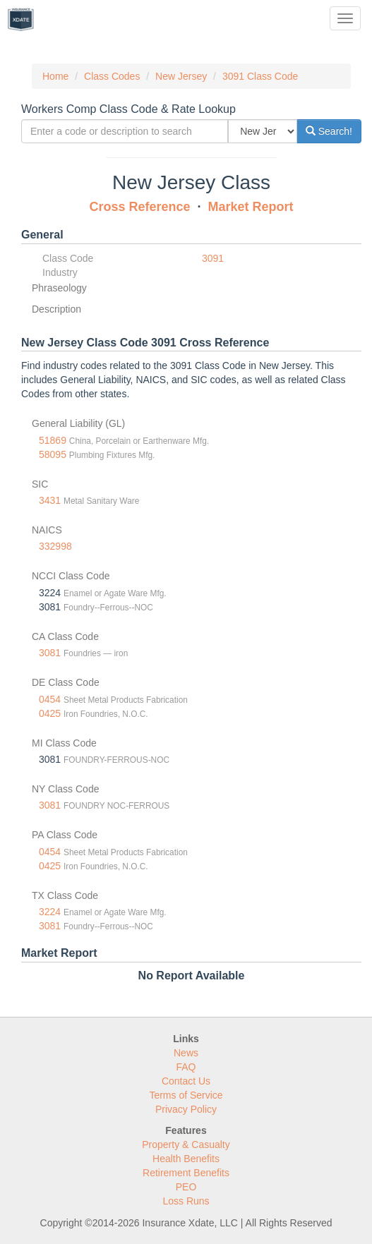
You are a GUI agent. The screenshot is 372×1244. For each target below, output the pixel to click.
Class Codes (112, 76)
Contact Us (186, 1081)
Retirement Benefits (186, 1172)
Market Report (251, 207)
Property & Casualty (186, 1144)
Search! (329, 131)
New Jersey (181, 76)
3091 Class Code (260, 76)
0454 (50, 699)
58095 (52, 454)
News (186, 1052)
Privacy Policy (186, 1109)
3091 (213, 258)
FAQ (186, 1067)
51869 (52, 440)
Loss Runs (185, 1201)
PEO (186, 1186)
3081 (50, 652)
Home (55, 76)
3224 (50, 911)
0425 (50, 713)
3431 (50, 500)
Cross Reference (139, 207)
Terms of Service (185, 1095)
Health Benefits (186, 1158)
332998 (55, 546)
